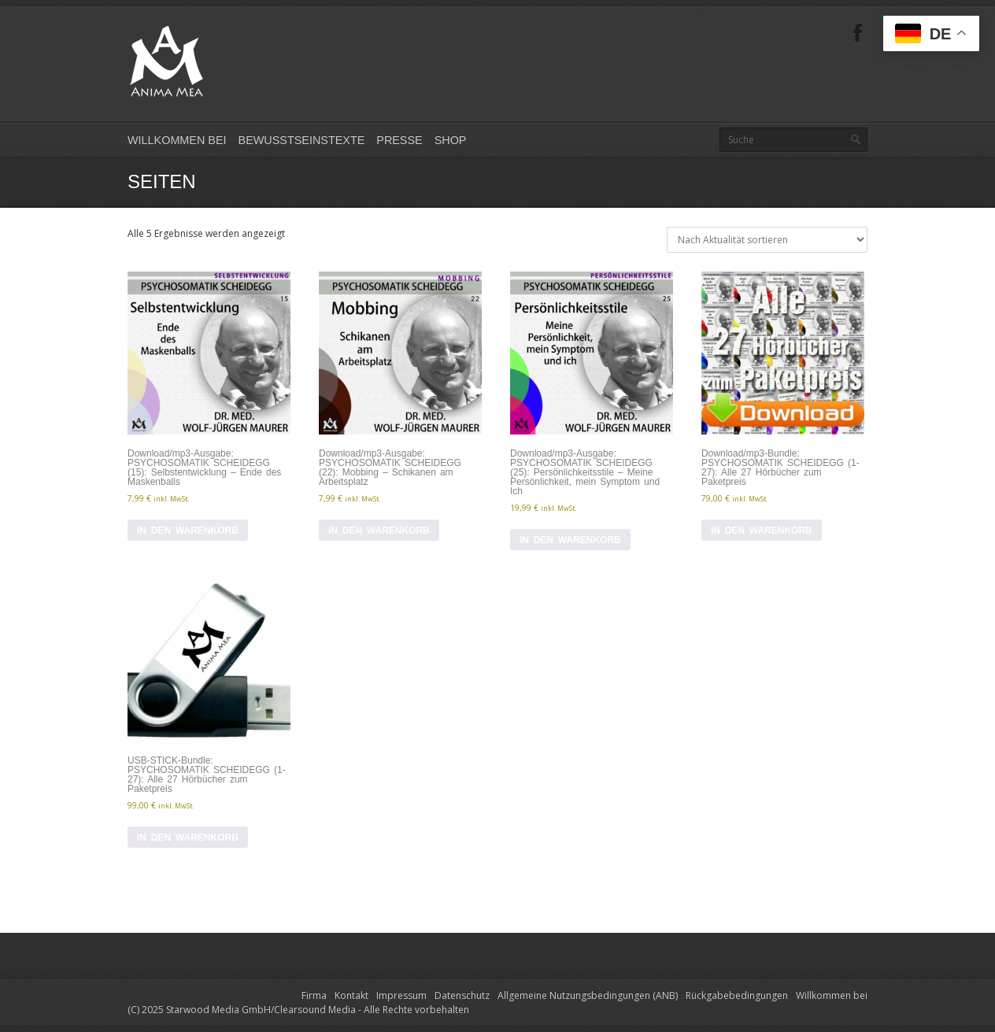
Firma (314, 995)
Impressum (401, 995)
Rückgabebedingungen (737, 995)
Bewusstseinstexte (302, 140)
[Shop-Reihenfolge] (767, 240)
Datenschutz (462, 995)
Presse (399, 140)
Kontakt (351, 995)
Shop (451, 140)
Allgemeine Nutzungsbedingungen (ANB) (588, 995)
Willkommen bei (177, 140)
